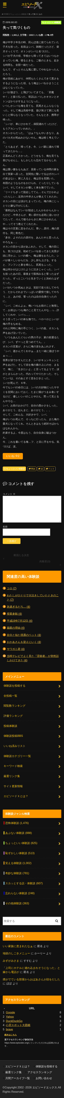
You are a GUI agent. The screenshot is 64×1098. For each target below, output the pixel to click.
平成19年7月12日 (20, 620)
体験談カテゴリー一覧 (17, 756)
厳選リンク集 (12, 776)
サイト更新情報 (13, 786)
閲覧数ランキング (14, 705)
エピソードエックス (44, 1087)
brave (9, 1029)
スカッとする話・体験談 (24, 883)
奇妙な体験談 (17, 873)
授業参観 (14, 613)
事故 (33, 469)
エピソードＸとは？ (16, 796)
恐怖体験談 (17, 822)
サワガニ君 (16, 649)
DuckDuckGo (14, 1020)
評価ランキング (13, 715)
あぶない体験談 (18, 832)
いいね (12, 455)
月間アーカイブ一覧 (17, 1078)
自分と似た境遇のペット (24, 635)
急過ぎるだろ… (18, 606)
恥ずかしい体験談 (19, 853)
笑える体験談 (18, 863)
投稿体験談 (10, 725)
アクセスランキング (39, 1072)
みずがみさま (11, 960)
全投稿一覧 (10, 695)
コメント (9, 494)
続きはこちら (10, 1035)
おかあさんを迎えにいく (24, 642)
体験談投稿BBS (13, 735)
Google (10, 1012)
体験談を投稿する (14, 685)
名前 (5, 526)
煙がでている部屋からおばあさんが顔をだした (31, 979)
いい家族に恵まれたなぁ (18, 946)
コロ (12, 588)
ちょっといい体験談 (15, 469)
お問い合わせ (44, 1078)
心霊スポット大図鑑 (18, 1025)
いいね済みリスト (14, 745)
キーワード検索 (13, 765)
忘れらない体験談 (19, 893)
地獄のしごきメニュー (16, 953)
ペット (51, 469)
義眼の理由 (16, 627)
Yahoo (10, 1016)
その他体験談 (17, 903)
